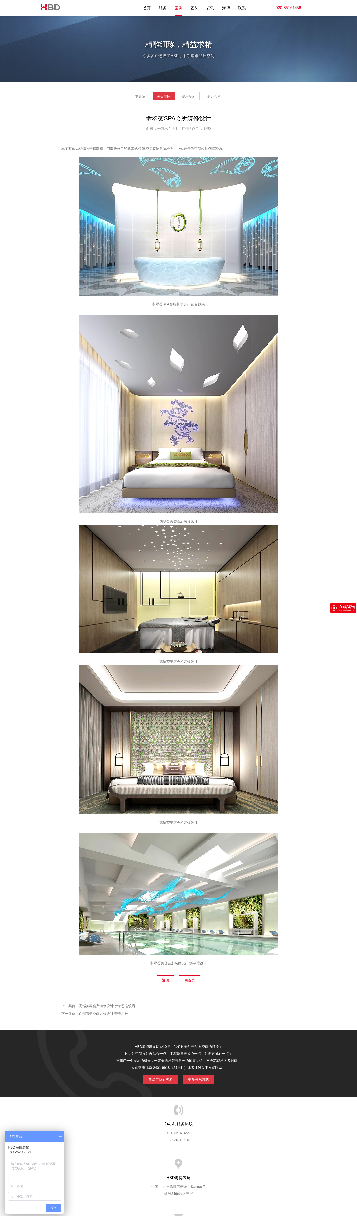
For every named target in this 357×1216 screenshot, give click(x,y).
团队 (194, 8)
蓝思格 (223, 1190)
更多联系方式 (202, 1079)
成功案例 (199, 1165)
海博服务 (117, 1165)
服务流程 (158, 1165)
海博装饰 (48, 7)
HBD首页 (76, 1165)
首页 (147, 8)
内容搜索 (312, 8)
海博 (226, 8)
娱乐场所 (193, 98)
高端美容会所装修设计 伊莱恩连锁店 (107, 1007)
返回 (161, 981)
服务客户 (178, 1165)
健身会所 (228, 98)
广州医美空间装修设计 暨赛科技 (103, 1014)
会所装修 (184, 523)
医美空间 (159, 98)
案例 (178, 8)
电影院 (126, 98)
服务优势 (137, 1165)
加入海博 (239, 1165)
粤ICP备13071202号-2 (178, 1197)
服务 (163, 8)
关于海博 (96, 1165)
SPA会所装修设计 (177, 306)
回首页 (193, 981)
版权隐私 (219, 1165)
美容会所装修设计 (174, 965)
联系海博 (260, 1165)
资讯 (210, 8)
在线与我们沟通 (157, 1079)
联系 (242, 8)
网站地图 (280, 1165)
